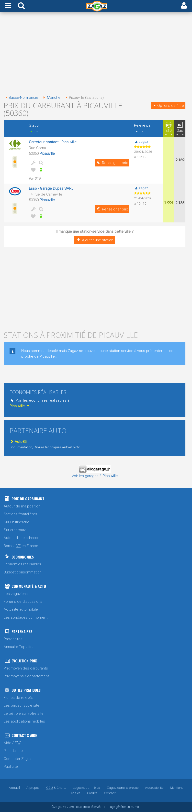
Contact (110, 793)
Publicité (11, 766)
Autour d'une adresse (21, 538)
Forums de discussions (23, 601)
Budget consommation (23, 572)
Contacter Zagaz (18, 759)
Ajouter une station (94, 240)
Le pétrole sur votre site (24, 713)
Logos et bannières (86, 788)
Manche (51, 97)
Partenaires (13, 639)
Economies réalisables (22, 564)
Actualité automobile (21, 609)
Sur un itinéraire (16, 522)
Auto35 (18, 441)
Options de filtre (168, 105)
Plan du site (13, 750)
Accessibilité (154, 788)
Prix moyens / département (26, 676)
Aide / (13, 743)
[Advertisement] (94, 55)
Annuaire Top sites (19, 647)
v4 (64, 807)
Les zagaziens (16, 594)
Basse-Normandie (21, 97)
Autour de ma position (22, 506)
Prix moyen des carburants (26, 668)
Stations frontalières (20, 514)
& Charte (56, 788)
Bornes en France (21, 546)
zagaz (141, 141)
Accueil (14, 788)
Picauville (47, 153)
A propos (33, 788)
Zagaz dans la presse (122, 788)
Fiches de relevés (18, 697)
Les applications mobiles (24, 721)
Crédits (92, 793)
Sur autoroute (15, 530)
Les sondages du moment (25, 617)
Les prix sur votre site (21, 705)
